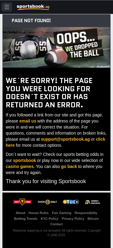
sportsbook (24, 160)
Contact (56, 224)
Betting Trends (25, 218)
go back (69, 166)
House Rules (39, 213)
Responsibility (86, 213)
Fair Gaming (61, 213)
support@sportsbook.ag (65, 139)
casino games (20, 166)
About (20, 213)
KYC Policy (49, 218)
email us (27, 121)
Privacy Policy (73, 218)
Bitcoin (93, 218)
